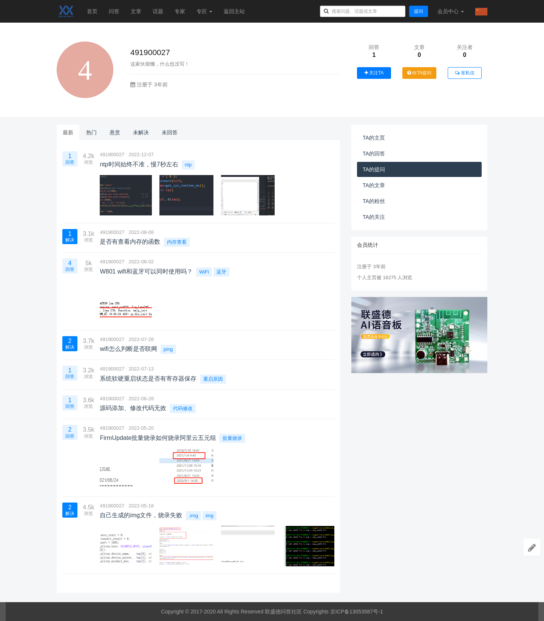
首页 (92, 11)
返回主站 (234, 11)
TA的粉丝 (374, 201)
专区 (204, 11)
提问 (418, 11)
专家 (180, 11)
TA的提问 (374, 169)
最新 (68, 132)
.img (193, 515)
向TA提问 (419, 72)
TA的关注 (374, 217)
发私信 (464, 72)
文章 (136, 11)
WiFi (204, 272)
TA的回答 (374, 154)
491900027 (112, 154)
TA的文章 (374, 185)
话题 (158, 11)
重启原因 (213, 379)
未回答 (170, 132)
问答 (114, 11)
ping (168, 349)
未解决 (141, 132)
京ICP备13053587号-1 (356, 612)
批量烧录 (232, 438)
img (209, 515)
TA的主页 (374, 138)
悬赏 (115, 132)
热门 (91, 132)
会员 (450, 11)
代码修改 (183, 408)
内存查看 (177, 242)
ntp (188, 165)
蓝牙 (221, 272)
